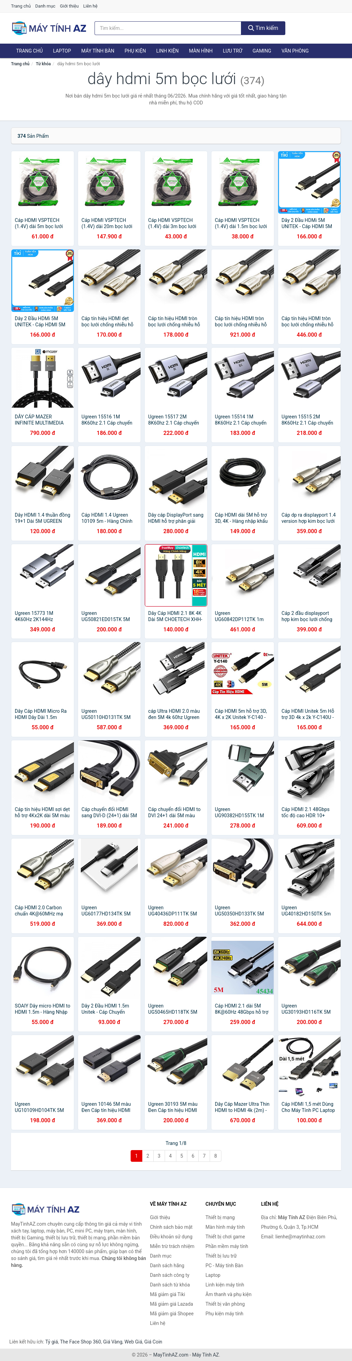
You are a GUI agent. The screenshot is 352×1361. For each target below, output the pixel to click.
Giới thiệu (69, 6)
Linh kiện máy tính (225, 1284)
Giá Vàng (112, 1342)
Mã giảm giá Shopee (172, 1313)
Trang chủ (21, 6)
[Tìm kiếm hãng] (168, 28)
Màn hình (201, 51)
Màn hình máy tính (225, 1227)
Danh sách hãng (167, 1265)
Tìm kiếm (263, 28)
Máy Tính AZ (205, 1355)
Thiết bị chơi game (225, 1236)
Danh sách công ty (169, 1275)
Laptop (62, 51)
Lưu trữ (232, 51)
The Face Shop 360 (80, 1342)
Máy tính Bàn (97, 51)
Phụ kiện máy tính (224, 1313)
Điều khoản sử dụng (171, 1236)
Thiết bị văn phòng (225, 1304)
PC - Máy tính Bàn (224, 1265)
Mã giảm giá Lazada (171, 1304)
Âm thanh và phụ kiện (229, 1294)
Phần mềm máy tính (227, 1246)
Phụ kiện (135, 51)
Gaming (262, 51)
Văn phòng (295, 51)
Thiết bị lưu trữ (221, 1256)
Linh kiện (167, 51)
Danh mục (45, 6)
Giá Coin (153, 1342)
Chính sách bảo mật (171, 1227)
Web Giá (133, 1342)
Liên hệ (90, 6)
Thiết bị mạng (220, 1217)
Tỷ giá (51, 1342)
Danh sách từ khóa (170, 1284)
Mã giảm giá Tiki (167, 1294)
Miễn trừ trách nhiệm (172, 1246)
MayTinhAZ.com (170, 1355)
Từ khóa (43, 63)
